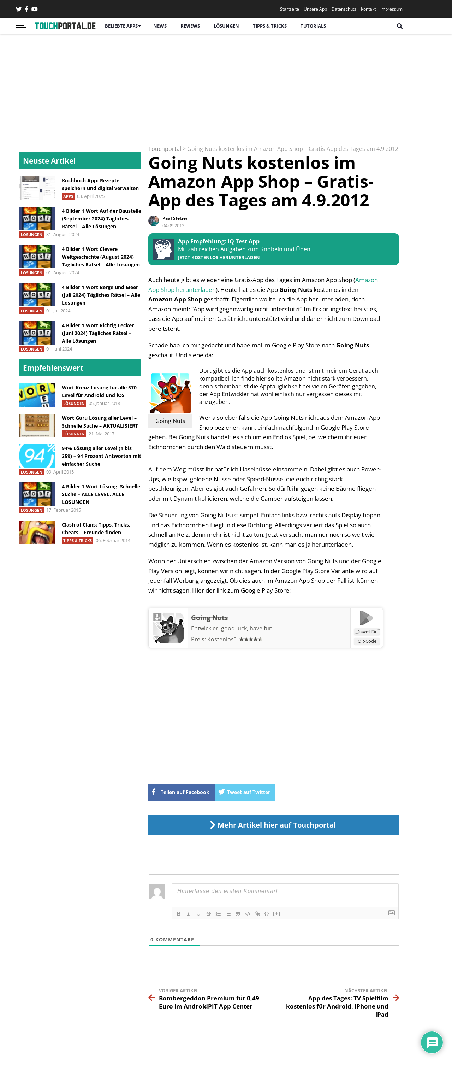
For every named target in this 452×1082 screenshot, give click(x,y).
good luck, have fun (247, 628)
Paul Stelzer (175, 218)
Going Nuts (209, 617)
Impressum (391, 9)
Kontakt (368, 9)
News (160, 26)
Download (367, 631)
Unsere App (315, 9)
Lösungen (226, 26)
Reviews (190, 26)
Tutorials (313, 26)
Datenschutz (344, 9)
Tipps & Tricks (270, 26)
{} (266, 913)
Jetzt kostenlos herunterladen (219, 257)
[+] (277, 913)
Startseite (289, 9)
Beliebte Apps (121, 26)
